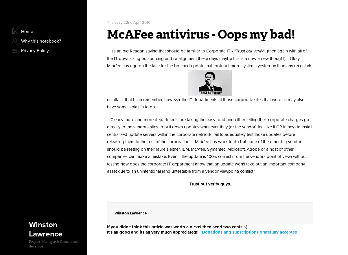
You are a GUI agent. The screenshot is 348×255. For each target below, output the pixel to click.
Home (27, 31)
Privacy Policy (35, 50)
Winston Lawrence (45, 229)
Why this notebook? (41, 41)
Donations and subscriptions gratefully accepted (249, 232)
